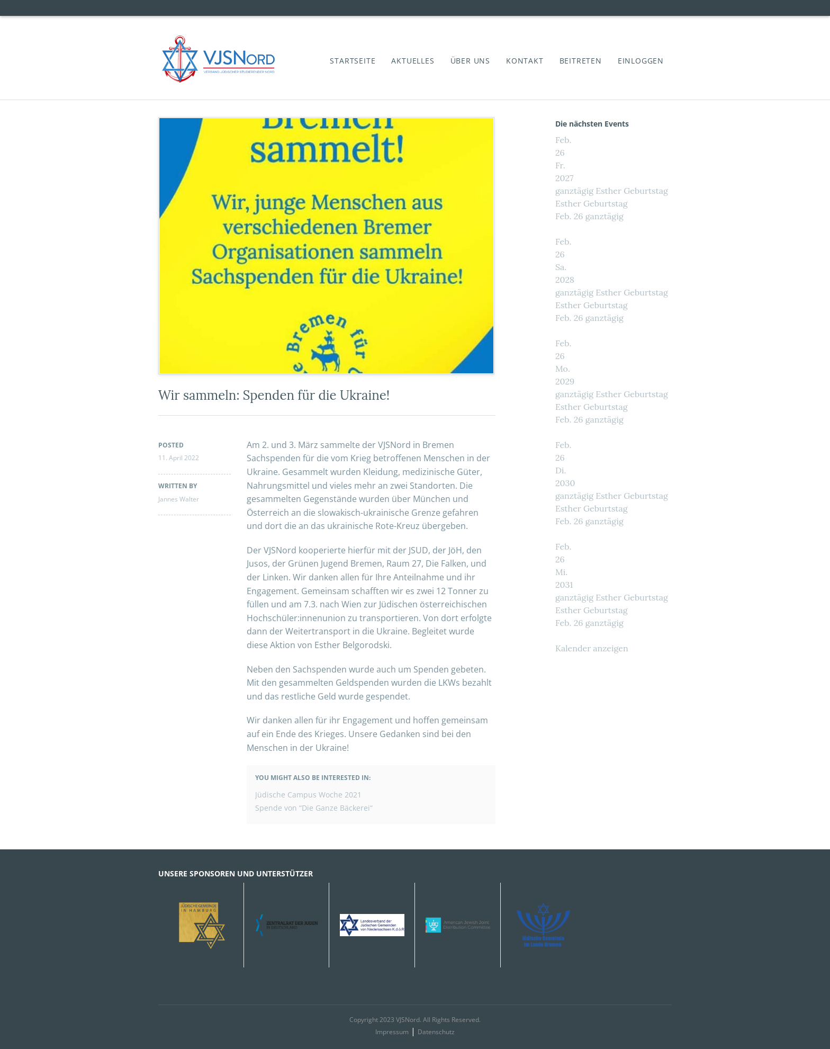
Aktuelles (412, 61)
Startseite (352, 61)
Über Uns (470, 61)
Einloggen (641, 61)
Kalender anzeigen (591, 648)
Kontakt (525, 61)
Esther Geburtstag (591, 203)
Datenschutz (436, 1031)
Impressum (392, 1031)
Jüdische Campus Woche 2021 (308, 795)
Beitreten (581, 61)
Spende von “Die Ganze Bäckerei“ (314, 808)
